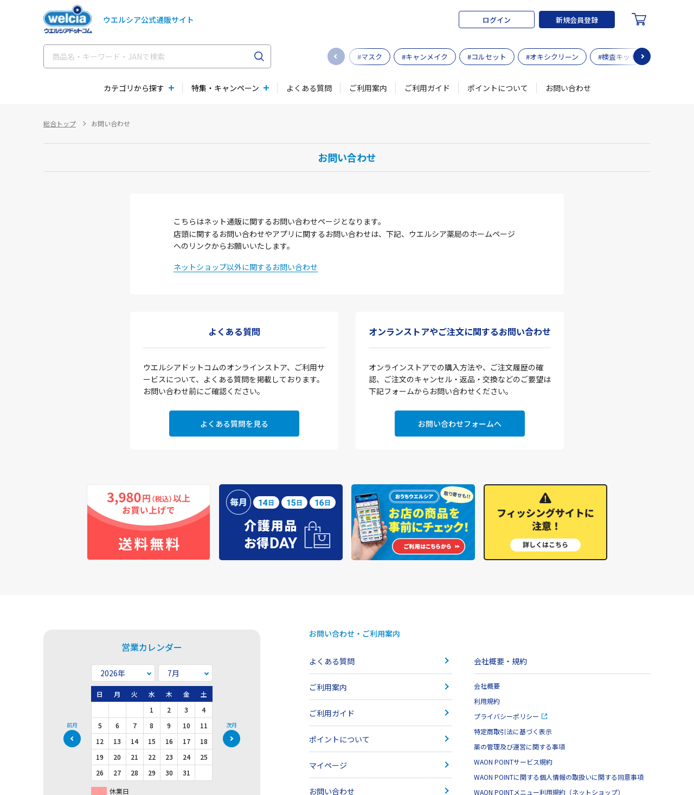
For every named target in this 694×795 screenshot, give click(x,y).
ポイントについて (497, 87)
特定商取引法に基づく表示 (513, 731)
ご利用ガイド (427, 87)
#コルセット (486, 57)
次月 (231, 725)
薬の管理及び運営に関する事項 (519, 746)
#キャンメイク (425, 57)
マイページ (328, 765)
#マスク (369, 57)
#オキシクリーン (552, 57)
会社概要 (487, 685)
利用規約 (487, 701)
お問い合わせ (568, 87)
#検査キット (617, 57)
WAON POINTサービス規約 (513, 761)
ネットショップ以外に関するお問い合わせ (246, 266)
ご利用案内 (368, 87)
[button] (642, 56)
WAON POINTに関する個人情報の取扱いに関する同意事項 (559, 776)
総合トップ (59, 123)
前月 (72, 725)
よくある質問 (309, 87)
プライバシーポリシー (510, 716)
